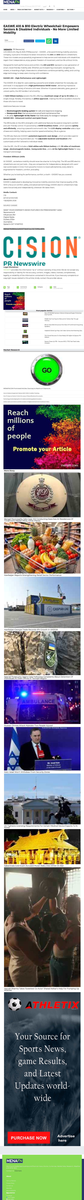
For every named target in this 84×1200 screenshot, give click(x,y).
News (12, 9)
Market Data (38, 9)
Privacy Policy (10, 1180)
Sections (70, 9)
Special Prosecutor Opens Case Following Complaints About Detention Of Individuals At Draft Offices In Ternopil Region (38, 676)
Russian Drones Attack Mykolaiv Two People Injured (28, 724)
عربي (45, 6)
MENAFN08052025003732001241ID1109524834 (24, 229)
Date (6, 40)
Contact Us (9, 1182)
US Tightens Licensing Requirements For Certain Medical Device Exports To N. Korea (40, 824)
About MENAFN (11, 1187)
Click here (18, 1167)
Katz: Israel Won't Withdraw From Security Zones (27, 770)
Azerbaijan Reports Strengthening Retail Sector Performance (32, 574)
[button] (49, 6)
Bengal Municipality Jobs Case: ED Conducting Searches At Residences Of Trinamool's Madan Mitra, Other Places (38, 520)
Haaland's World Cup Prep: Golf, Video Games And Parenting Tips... (64, 330)
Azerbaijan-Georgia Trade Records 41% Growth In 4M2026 (31, 629)
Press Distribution (24, 9)
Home (5, 9)
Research (50, 9)
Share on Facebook (28, 41)
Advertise (9, 1184)
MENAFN (8, 49)
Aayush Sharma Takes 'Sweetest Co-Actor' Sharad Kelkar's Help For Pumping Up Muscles (41, 986)
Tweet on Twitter (40, 41)
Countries (60, 9)
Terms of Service (11, 1177)
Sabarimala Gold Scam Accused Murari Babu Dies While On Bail (33, 863)
